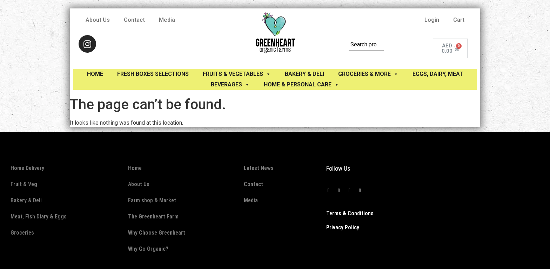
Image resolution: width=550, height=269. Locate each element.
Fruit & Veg (24, 184)
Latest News (259, 168)
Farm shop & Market (152, 200)
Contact (134, 20)
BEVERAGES (230, 84)
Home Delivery (27, 168)
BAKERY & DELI (304, 74)
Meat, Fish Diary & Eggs (39, 216)
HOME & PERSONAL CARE (301, 84)
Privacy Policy (342, 227)
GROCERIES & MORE (368, 74)
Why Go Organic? (148, 248)
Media (167, 20)
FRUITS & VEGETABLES (237, 74)
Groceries (22, 232)
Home (95, 74)
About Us (98, 20)
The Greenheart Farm (153, 216)
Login (431, 20)
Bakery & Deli (26, 200)
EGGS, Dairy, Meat (437, 74)
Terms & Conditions (350, 213)
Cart (458, 20)
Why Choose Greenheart (156, 232)
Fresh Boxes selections (153, 74)
